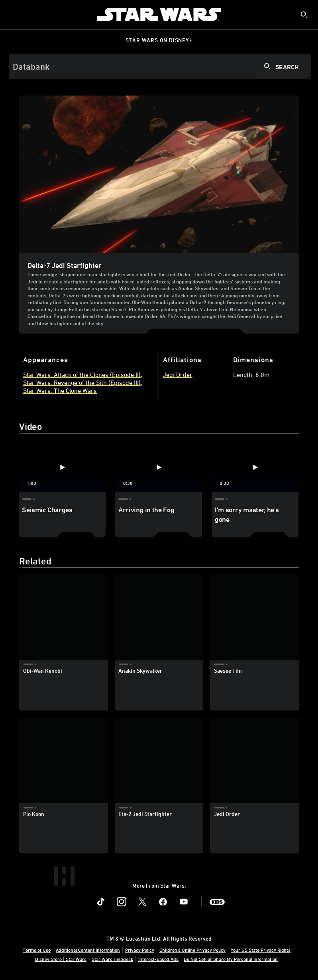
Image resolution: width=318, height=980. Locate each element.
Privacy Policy (139, 950)
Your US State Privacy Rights (261, 950)
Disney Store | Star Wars (60, 959)
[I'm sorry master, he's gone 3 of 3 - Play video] (255, 467)
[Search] (160, 66)
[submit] (304, 14)
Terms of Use (37, 950)
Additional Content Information (88, 950)
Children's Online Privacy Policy (192, 950)
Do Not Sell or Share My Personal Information (231, 959)
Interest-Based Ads (158, 959)
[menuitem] (13, 14)
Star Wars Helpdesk (112, 959)
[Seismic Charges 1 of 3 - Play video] (62, 467)
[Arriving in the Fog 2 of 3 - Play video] (158, 467)
